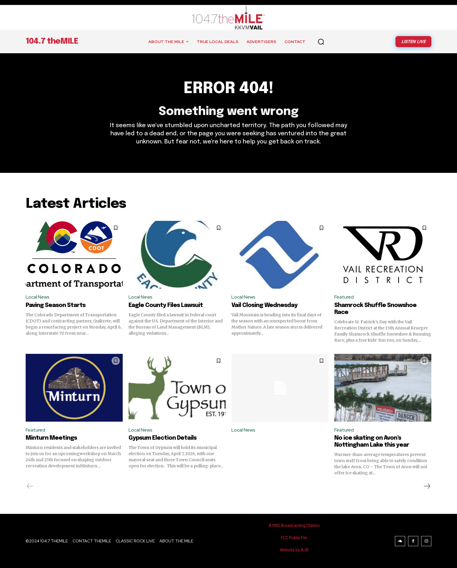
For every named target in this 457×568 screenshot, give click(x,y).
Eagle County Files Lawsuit (166, 305)
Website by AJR (294, 550)
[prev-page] (30, 486)
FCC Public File (294, 537)
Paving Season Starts (55, 305)
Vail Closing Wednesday (264, 305)
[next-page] (426, 486)
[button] (320, 41)
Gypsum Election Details (162, 438)
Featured (344, 297)
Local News (38, 297)
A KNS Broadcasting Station (294, 525)
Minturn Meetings (51, 438)
